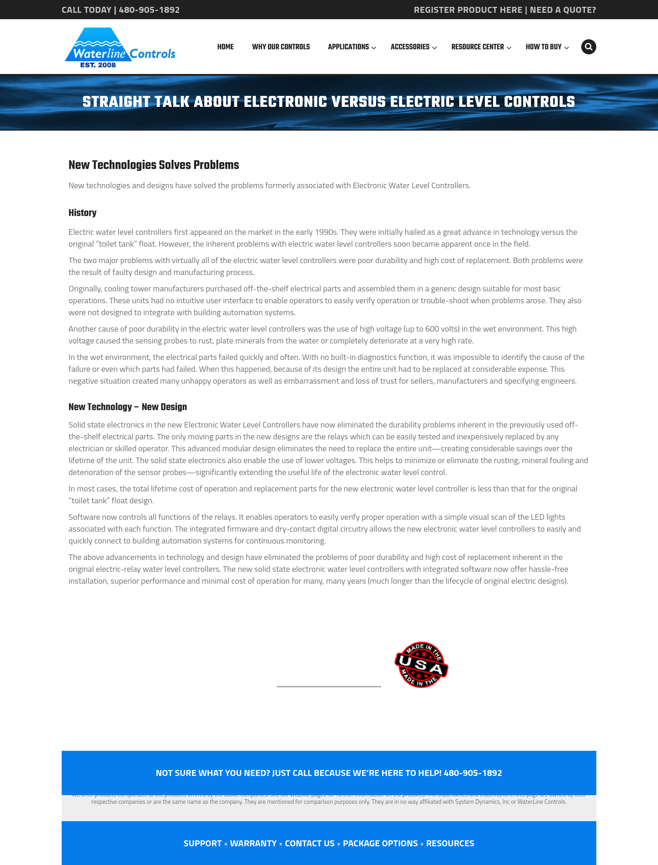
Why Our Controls (281, 47)
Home (226, 47)
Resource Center (477, 47)
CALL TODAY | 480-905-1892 (121, 9)
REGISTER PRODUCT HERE (468, 9)
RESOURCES (450, 843)
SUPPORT (203, 843)
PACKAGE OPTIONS (380, 843)
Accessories (410, 47)
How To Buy (544, 47)
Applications (348, 47)
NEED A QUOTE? (563, 9)
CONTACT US (309, 843)
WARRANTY (253, 843)
